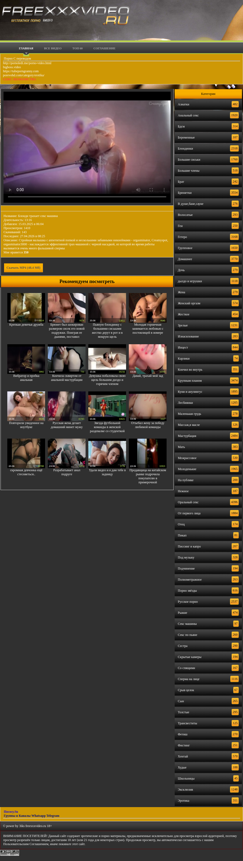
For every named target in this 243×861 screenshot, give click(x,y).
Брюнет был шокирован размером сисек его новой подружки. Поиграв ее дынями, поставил (67, 331)
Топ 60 (77, 48)
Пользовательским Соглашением (25, 844)
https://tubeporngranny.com (21, 71)
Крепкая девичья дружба (26, 324)
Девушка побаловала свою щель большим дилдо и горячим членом (107, 380)
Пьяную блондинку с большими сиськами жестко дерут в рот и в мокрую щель (107, 331)
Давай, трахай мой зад (148, 376)
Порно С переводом (17, 58)
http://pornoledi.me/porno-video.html (27, 63)
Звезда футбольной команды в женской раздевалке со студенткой (107, 427)
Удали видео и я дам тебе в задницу (107, 472)
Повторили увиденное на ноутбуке (26, 425)
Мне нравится (16, 252)
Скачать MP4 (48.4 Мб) (23, 268)
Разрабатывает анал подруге (66, 472)
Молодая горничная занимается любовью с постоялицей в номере (147, 329)
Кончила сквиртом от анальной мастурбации (66, 378)
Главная (26, 48)
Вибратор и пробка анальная (26, 378)
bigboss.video (12, 67)
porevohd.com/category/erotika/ (24, 75)
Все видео (53, 48)
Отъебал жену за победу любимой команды (148, 425)
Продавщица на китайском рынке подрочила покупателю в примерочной (147, 476)
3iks (22, 826)
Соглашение (104, 48)
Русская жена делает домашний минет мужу (67, 425)
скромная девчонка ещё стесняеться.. (26, 472)
